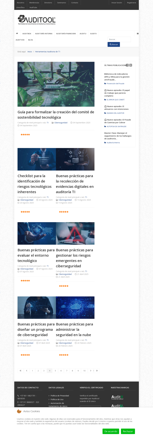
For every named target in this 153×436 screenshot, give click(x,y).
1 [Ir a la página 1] (32, 370)
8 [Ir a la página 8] (72, 370)
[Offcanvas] (137, 33)
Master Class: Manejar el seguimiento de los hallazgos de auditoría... (117, 136)
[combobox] (119, 39)
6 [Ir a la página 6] (61, 370)
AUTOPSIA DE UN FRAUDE (115, 126)
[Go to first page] (20, 370)
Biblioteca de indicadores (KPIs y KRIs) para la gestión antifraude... (117, 77)
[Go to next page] (90, 370)
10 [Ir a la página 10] (84, 370)
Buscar (114, 44)
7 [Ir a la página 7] (66, 370)
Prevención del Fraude (114, 83)
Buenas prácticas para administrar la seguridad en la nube (74, 329)
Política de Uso (57, 399)
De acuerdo (110, 431)
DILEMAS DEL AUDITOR (114, 113)
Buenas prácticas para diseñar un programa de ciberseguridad (36, 329)
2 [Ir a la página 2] (38, 370)
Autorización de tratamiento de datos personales (58, 406)
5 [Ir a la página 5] (55, 370)
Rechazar (128, 431)
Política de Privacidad (60, 395)
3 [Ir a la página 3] (43, 370)
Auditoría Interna (112, 142)
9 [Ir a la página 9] (78, 370)
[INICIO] (17, 33)
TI (48, 122)
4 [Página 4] (49, 370)
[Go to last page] (97, 370)
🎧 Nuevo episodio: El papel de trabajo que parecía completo (117, 93)
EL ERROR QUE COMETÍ (114, 99)
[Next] (130, 65)
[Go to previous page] (26, 370)
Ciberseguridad (60, 122)
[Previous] (127, 65)
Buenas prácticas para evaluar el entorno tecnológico (36, 255)
